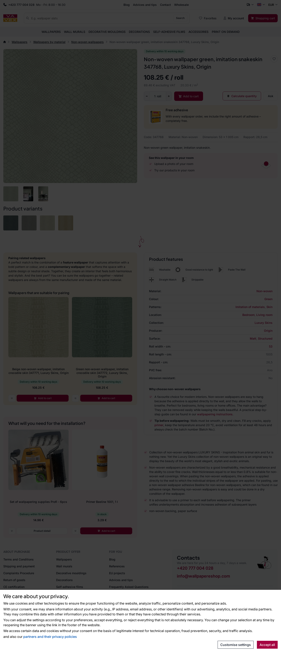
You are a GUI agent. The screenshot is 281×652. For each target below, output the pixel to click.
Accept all (267, 645)
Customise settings (235, 645)
